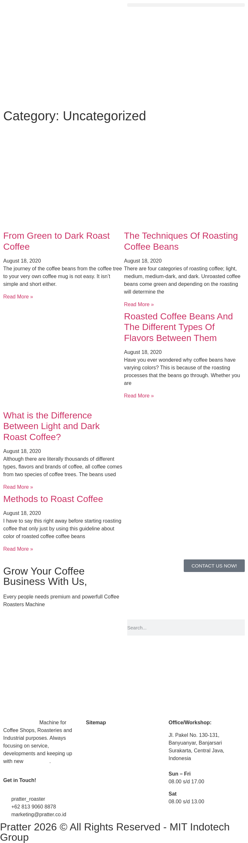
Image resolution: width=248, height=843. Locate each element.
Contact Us (98, 772)
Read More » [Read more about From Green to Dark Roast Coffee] (18, 296)
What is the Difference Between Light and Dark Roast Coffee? (51, 426)
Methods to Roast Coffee (53, 499)
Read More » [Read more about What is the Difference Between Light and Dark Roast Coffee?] (18, 487)
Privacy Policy (102, 796)
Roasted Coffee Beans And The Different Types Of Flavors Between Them (178, 327)
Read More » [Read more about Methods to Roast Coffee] (18, 549)
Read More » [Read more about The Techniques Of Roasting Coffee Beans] (139, 304)
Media (93, 747)
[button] (186, 5)
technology (37, 761)
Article (93, 759)
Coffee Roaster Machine (113, 735)
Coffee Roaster (20, 722)
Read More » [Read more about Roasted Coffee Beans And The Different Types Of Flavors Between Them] (139, 395)
